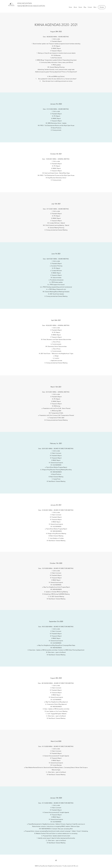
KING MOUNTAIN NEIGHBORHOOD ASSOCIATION (31, 4)
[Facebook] (56, 860)
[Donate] (101, 7)
